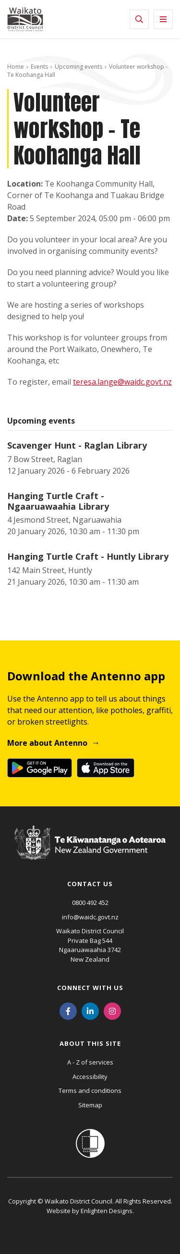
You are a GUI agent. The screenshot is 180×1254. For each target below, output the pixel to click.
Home (15, 67)
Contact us (90, 883)
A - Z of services (90, 1062)
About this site (90, 1043)
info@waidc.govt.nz (90, 917)
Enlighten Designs (106, 1210)
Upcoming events (78, 67)
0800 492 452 (90, 902)
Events (39, 67)
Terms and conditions (90, 1090)
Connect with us (90, 987)
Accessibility (90, 1076)
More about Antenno (47, 743)
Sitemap (90, 1105)
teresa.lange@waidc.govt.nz (122, 381)
